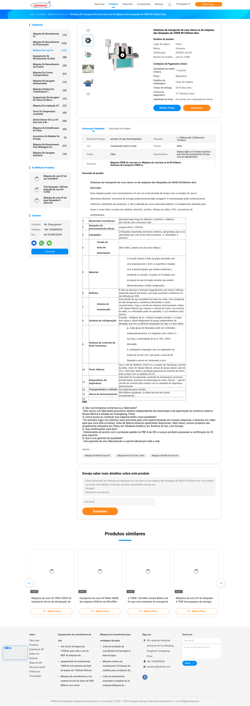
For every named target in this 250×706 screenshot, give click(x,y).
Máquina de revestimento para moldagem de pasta (115, 637)
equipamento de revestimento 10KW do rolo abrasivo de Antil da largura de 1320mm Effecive (76, 666)
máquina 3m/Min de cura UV (97, 455)
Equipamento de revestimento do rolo (50, 57)
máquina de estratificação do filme (50, 129)
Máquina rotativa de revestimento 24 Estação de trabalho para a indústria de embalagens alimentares (116, 666)
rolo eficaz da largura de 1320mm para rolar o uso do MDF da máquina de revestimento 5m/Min (75, 651)
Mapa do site (35, 662)
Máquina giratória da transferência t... (50, 90)
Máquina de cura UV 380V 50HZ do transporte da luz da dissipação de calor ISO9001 (51, 602)
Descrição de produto (119, 128)
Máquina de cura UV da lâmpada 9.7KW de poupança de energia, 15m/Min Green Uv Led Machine (194, 602)
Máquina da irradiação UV (50, 105)
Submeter (100, 511)
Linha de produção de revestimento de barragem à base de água (117, 651)
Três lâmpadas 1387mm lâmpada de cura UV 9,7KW (56, 189)
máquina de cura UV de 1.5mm (131, 455)
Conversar (50, 251)
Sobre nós (34, 654)
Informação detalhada (93, 128)
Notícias (33, 658)
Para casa (34, 640)
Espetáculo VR (36, 649)
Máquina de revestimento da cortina (50, 65)
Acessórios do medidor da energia (50, 137)
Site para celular (37, 667)
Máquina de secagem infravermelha (50, 82)
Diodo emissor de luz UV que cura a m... (50, 121)
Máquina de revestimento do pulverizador (50, 43)
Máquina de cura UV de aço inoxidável (55, 177)
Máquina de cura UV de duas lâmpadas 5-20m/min (55, 200)
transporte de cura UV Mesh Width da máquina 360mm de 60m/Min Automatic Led (99, 602)
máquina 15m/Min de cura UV (165, 455)
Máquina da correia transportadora (50, 73)
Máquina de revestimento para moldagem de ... (50, 145)
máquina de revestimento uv (50, 35)
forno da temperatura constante (50, 112)
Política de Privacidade (35, 673)
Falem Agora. (208, 4)
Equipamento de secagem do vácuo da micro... (50, 98)
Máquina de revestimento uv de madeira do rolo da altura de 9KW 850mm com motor (77, 681)
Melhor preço (167, 107)
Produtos (33, 645)
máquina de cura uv (50, 50)
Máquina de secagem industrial (50, 154)
